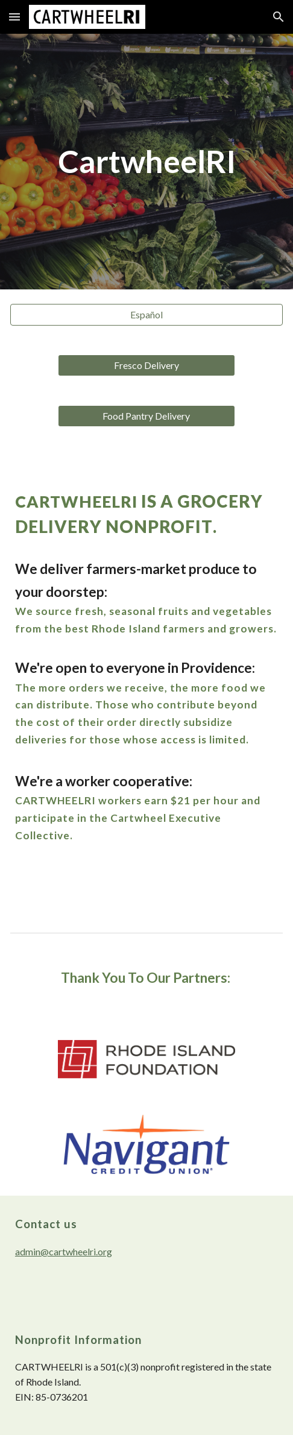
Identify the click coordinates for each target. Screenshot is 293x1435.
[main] (146, 161)
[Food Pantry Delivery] (146, 416)
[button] (14, 16)
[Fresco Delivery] (146, 365)
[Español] (146, 314)
